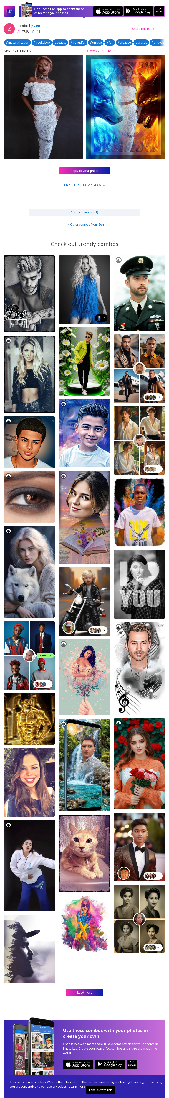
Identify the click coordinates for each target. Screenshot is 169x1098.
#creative (124, 42)
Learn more (77, 1087)
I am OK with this (100, 1090)
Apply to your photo (85, 171)
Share (143, 29)
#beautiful (78, 42)
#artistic (141, 42)
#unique (96, 42)
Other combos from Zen (84, 224)
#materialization (17, 42)
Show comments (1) (84, 212)
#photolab (158, 42)
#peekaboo (42, 42)
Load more (84, 992)
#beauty (60, 42)
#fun (109, 42)
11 (36, 31)
